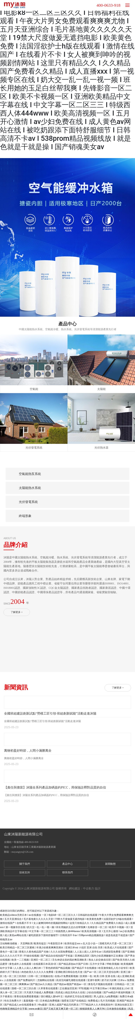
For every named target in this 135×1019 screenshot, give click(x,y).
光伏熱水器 (101, 447)
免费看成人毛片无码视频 (101, 1000)
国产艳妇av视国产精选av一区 (70, 984)
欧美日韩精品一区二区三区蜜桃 (17, 947)
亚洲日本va (71, 947)
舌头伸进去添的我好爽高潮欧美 (69, 959)
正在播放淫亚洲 (68, 988)
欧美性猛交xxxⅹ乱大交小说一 (81, 943)
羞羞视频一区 (31, 1000)
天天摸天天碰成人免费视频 (39, 992)
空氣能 (34, 389)
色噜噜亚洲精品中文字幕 (14, 1008)
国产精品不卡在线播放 (84, 968)
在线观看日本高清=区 (45, 964)
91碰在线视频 (32, 955)
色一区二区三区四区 (15, 976)
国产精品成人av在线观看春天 (20, 1004)
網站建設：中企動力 (81, 888)
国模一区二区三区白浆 (24, 988)
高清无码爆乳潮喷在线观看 (71, 980)
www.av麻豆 (35, 1008)
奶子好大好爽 (109, 980)
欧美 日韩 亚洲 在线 (105, 976)
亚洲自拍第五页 (124, 1004)
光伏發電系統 (33, 447)
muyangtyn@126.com (22, 852)
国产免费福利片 (27, 980)
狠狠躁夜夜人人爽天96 (92, 1008)
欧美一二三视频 (20, 959)
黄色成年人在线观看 (20, 964)
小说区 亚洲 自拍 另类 (91, 947)
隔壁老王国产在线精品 (74, 1000)
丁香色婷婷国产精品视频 (57, 968)
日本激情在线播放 (117, 1008)
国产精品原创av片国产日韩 (74, 964)
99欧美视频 (113, 964)
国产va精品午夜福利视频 (117, 992)
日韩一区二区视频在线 (40, 976)
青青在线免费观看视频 (26, 996)
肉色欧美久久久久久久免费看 (37, 972)
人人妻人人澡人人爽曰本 (28, 968)
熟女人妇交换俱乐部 (100, 959)
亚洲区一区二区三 (41, 959)
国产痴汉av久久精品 (41, 984)
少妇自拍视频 (94, 992)
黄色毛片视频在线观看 (100, 984)
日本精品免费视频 (50, 1000)
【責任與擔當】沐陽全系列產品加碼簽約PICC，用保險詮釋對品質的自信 (55, 787)
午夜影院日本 (55, 943)
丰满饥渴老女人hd (119, 988)
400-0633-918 (108, 5)
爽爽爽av (24, 984)
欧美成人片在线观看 (116, 947)
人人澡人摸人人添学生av (88, 951)
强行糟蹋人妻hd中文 (52, 996)
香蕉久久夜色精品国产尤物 (34, 951)
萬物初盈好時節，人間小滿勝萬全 (28, 750)
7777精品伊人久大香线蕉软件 (97, 1004)
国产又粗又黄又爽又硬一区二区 (61, 1008)
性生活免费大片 (13, 1000)
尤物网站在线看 (46, 980)
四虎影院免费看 (112, 951)
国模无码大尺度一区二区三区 (115, 943)
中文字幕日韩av (99, 988)
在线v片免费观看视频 (67, 976)
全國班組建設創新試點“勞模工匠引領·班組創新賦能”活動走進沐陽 (50, 713)
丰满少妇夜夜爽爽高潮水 (50, 947)
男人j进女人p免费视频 (106, 996)
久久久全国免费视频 (61, 951)
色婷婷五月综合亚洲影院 (78, 996)
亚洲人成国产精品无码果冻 (64, 1004)
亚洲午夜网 (93, 980)
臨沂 (98, 888)
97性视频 (84, 988)
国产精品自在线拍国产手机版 (57, 955)
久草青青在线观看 (48, 988)
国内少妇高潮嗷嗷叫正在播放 (107, 955)
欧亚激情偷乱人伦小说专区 (113, 968)
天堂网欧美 (26, 943)
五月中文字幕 (97, 964)
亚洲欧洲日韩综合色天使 (69, 972)
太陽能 (101, 389)
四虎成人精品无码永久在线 (70, 992)
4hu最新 (43, 1004)
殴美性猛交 (40, 943)
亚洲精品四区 (82, 955)
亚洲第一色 (86, 976)
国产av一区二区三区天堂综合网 (101, 972)
